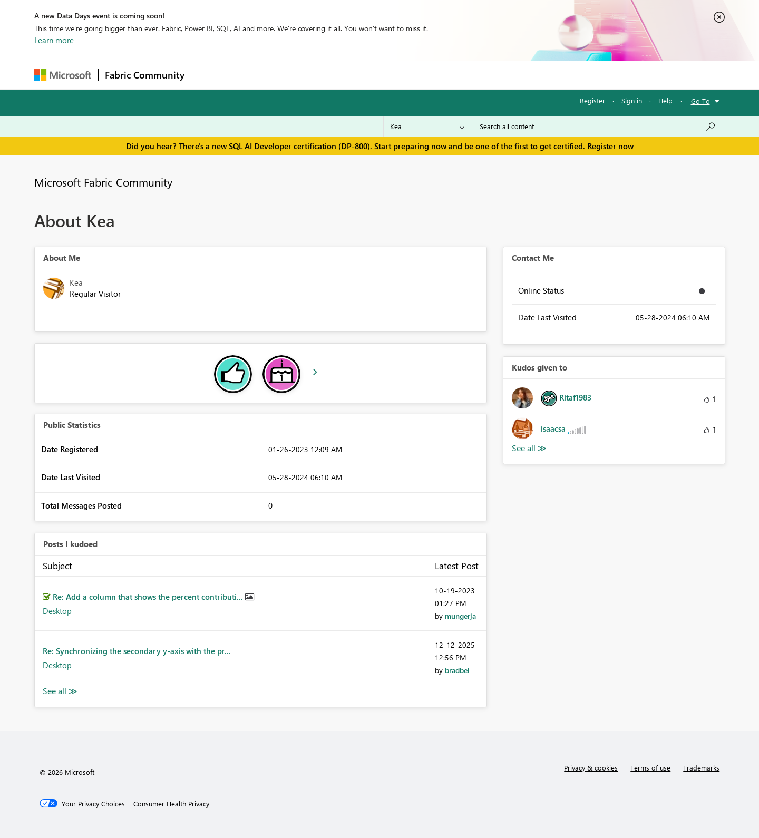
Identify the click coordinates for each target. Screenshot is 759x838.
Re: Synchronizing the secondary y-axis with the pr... (137, 651)
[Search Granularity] (427, 126)
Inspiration (255, 74)
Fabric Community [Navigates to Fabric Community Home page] (144, 75)
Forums (208, 74)
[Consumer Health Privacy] (171, 803)
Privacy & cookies (591, 767)
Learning (433, 74)
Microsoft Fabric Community (103, 181)
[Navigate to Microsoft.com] (62, 75)
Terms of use (650, 767)
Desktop (57, 611)
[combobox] (598, 126)
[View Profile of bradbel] (457, 670)
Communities (345, 74)
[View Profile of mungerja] (460, 616)
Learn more (54, 40)
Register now (610, 146)
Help (665, 100)
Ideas (298, 74)
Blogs (392, 74)
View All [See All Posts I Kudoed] (60, 691)
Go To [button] (700, 100)
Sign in (631, 100)
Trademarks (701, 767)
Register (592, 100)
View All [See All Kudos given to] (529, 448)
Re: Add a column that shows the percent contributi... (149, 596)
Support (477, 74)
